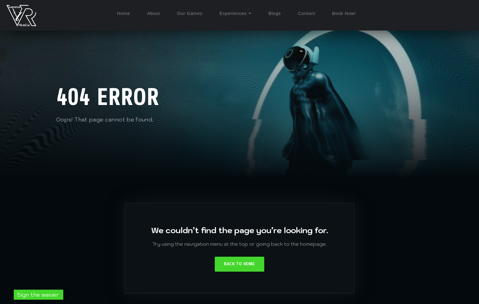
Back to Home (239, 264)
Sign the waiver (38, 294)
